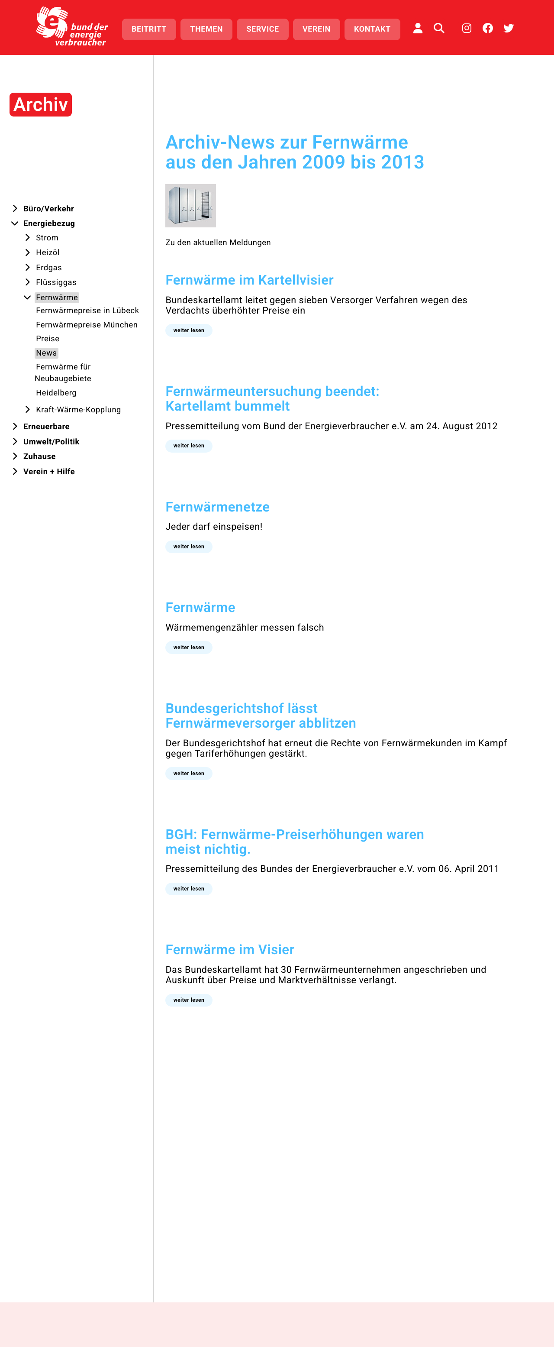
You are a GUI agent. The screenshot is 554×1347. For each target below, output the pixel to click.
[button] (175, 330)
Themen (206, 29)
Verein (317, 29)
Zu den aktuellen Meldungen (205, 242)
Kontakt (372, 29)
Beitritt (149, 29)
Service (262, 29)
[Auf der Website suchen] (438, 28)
